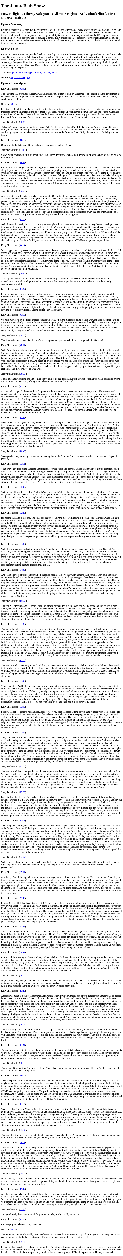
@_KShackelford (20, 72)
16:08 (22, 624)
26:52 (22, 926)
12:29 (22, 513)
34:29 (22, 1173)
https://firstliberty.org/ (21, 77)
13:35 (22, 544)
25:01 (22, 872)
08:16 (22, 386)
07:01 (22, 345)
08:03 (22, 374)
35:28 (22, 1219)
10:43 (22, 451)
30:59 (22, 1063)
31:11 (22, 1075)
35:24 (22, 1209)
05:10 (22, 273)
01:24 (22, 162)
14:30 (22, 570)
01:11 (22, 140)
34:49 (22, 1189)
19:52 (22, 732)
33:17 (22, 1142)
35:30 (13, 1229)
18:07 (22, 681)
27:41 (22, 952)
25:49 (22, 898)
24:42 (22, 857)
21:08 (22, 766)
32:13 (22, 1104)
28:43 (22, 991)
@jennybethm (50, 72)
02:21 (22, 191)
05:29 (22, 289)
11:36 (22, 487)
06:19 (22, 315)
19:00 (22, 707)
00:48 (22, 122)
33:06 (22, 1130)
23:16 (22, 820)
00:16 (13, 104)
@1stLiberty (36, 72)
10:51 (22, 464)
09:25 (22, 417)
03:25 (22, 219)
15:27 (22, 601)
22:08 (22, 792)
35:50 (22, 1242)
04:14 (22, 245)
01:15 (22, 150)
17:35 (22, 660)
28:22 (22, 975)
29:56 (22, 1024)
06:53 (22, 335)
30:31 (22, 1045)
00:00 (22, 89)
